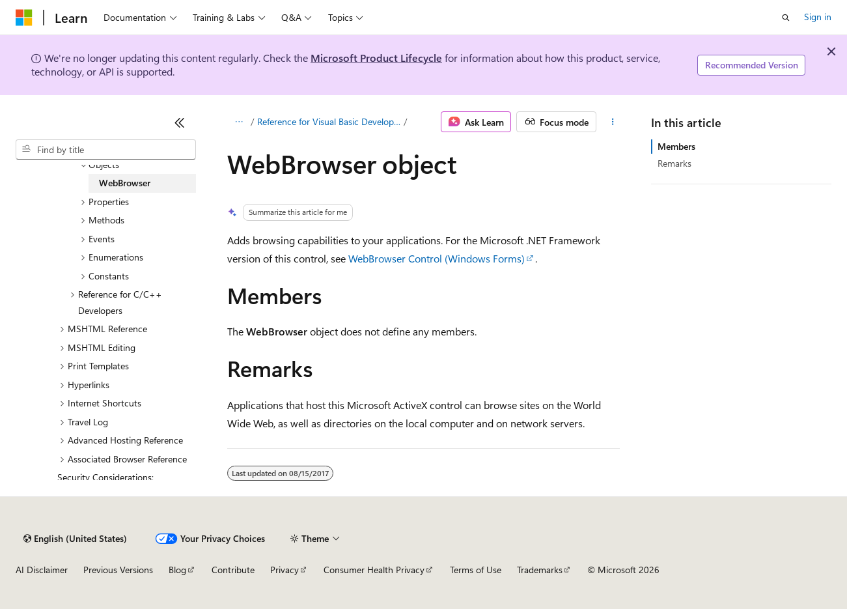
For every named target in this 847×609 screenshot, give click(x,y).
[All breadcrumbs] (238, 121)
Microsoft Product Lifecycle (376, 57)
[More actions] (613, 121)
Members (676, 146)
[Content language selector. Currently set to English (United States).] (75, 538)
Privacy (284, 569)
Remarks (674, 163)
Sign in (817, 16)
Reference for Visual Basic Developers (329, 121)
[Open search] (786, 17)
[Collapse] (179, 122)
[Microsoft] (24, 17)
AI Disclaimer (42, 569)
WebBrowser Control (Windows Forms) (436, 258)
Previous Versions (118, 569)
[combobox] (106, 149)
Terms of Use (475, 569)
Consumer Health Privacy (374, 569)
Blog (177, 569)
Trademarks (539, 569)
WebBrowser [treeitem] (124, 183)
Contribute (233, 569)
